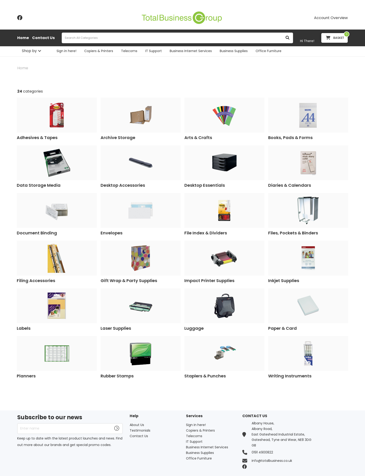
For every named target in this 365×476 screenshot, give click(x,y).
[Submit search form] (287, 38)
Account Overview (331, 17)
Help (134, 416)
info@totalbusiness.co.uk (272, 460)
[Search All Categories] (177, 38)
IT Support (153, 51)
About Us (137, 425)
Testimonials (140, 430)
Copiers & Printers (98, 51)
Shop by (29, 50)
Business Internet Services (191, 51)
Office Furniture (268, 51)
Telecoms (129, 51)
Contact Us (43, 37)
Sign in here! (66, 51)
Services (194, 416)
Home (23, 37)
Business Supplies (234, 51)
